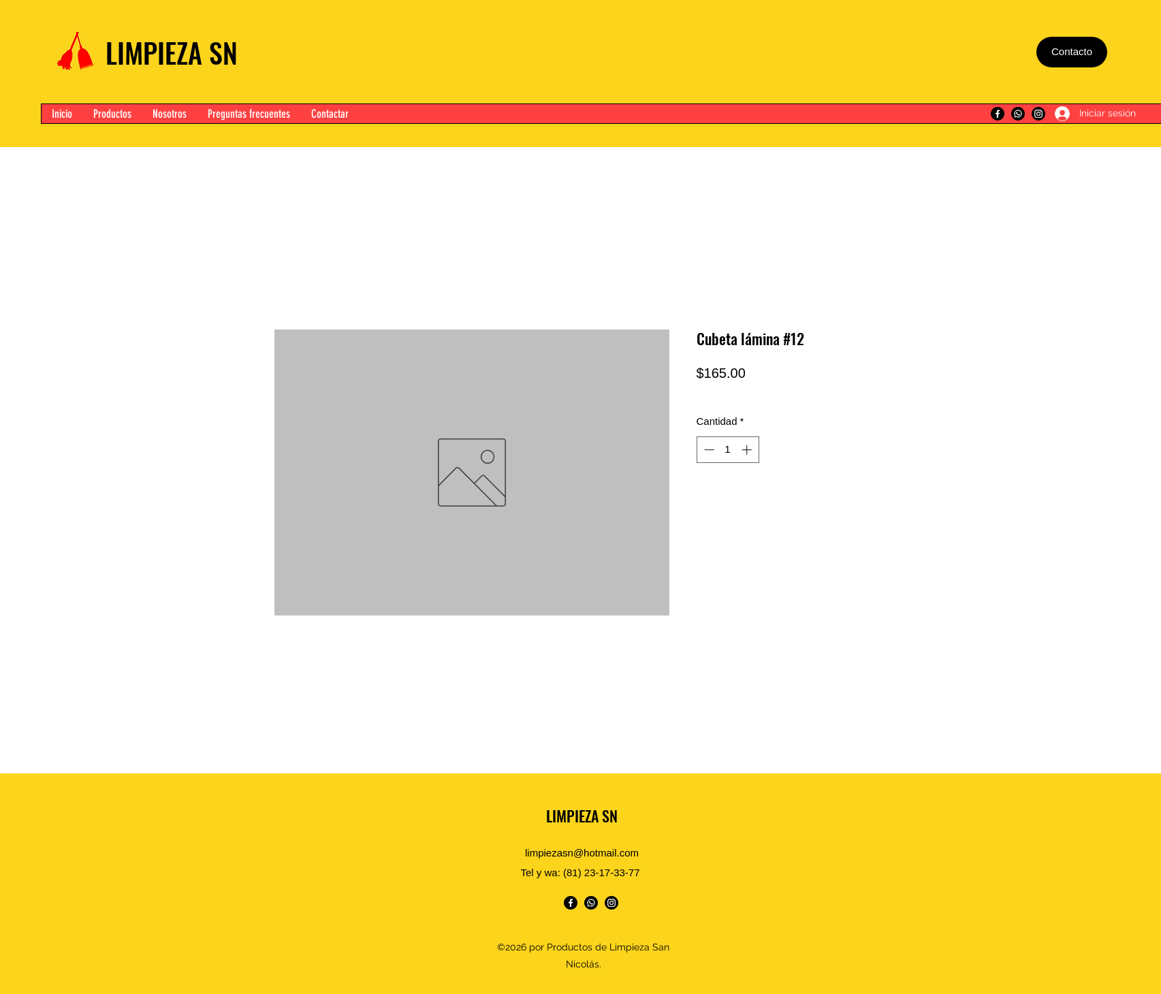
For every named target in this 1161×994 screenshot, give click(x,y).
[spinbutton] (727, 449)
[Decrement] (708, 449)
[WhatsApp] (1018, 114)
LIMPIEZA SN (172, 52)
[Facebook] (997, 114)
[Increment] (748, 449)
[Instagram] (1038, 114)
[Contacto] (1071, 52)
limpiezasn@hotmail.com (582, 853)
